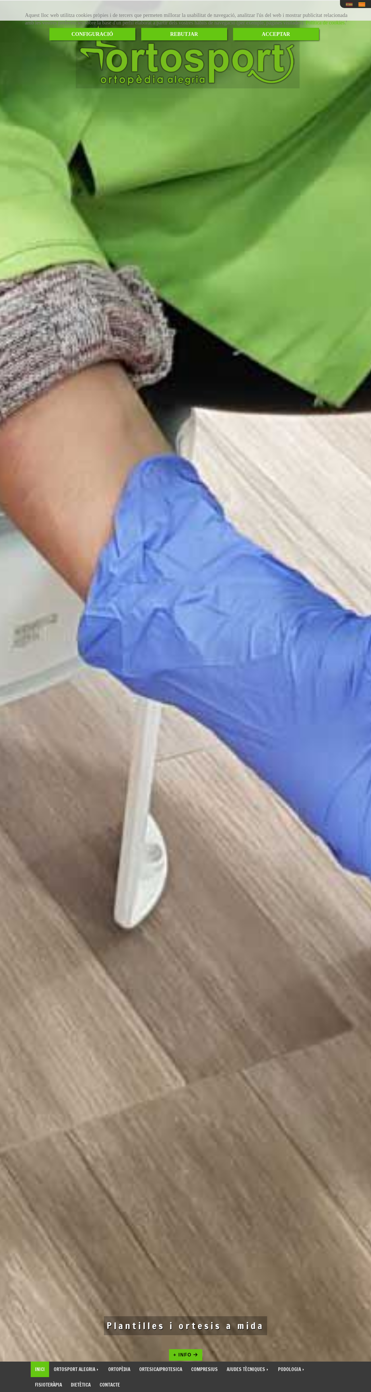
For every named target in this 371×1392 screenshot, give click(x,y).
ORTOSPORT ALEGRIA (76, 1369)
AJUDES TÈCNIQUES (248, 1369)
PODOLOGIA (291, 1369)
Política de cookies (325, 23)
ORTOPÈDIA (119, 1369)
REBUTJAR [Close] (184, 34)
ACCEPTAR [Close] (276, 34)
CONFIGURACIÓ (92, 34)
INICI (40, 1369)
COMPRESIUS (204, 1369)
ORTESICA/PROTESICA (160, 1369)
